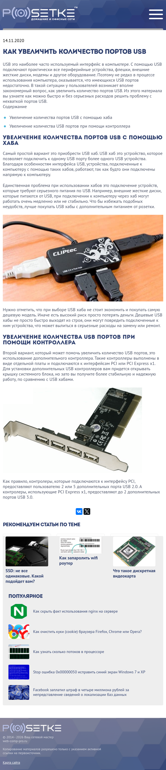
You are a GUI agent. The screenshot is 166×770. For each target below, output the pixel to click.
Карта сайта (11, 762)
